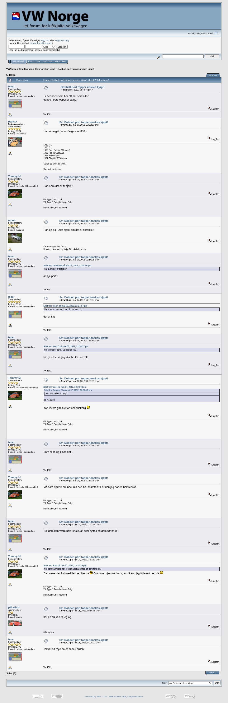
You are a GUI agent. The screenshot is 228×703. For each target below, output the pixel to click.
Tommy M (14, 176)
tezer (11, 86)
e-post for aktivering (40, 43)
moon (11, 220)
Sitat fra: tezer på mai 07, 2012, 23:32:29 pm (64, 565)
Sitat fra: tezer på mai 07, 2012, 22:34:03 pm (64, 387)
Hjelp (31, 62)
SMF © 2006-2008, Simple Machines (126, 696)
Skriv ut (213, 75)
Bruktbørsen (25, 69)
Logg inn (47, 62)
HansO (12, 121)
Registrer (60, 62)
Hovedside (18, 62)
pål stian (13, 607)
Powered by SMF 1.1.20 (96, 696)
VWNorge (11, 69)
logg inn (45, 40)
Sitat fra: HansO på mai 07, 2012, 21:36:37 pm (65, 346)
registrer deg (62, 40)
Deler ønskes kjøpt (45, 69)
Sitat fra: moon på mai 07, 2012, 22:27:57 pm (65, 306)
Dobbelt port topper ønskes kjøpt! (76, 69)
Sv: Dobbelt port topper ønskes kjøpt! (83, 122)
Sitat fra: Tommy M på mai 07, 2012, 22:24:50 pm (67, 265)
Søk (39, 62)
